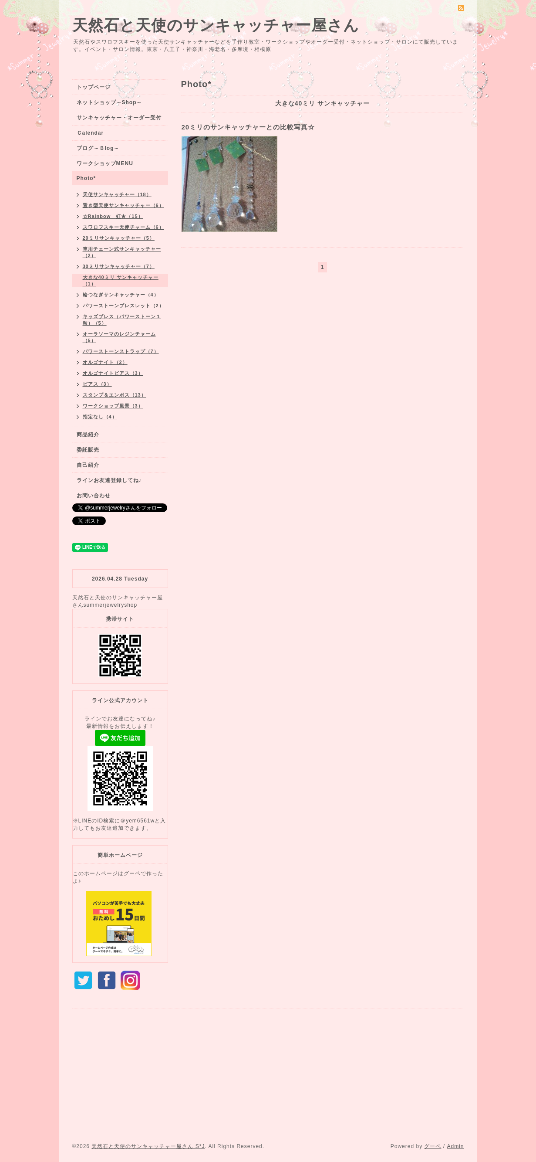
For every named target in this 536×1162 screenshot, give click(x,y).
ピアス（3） (97, 384)
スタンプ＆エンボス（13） (114, 395)
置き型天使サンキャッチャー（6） (123, 205)
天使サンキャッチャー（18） (117, 194)
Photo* (86, 178)
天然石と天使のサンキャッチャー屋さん (215, 25)
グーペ (432, 1146)
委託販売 (88, 450)
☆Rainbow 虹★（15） (113, 216)
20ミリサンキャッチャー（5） (119, 238)
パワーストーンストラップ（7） (121, 351)
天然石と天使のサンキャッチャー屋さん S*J (148, 1146)
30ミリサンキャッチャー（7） (119, 266)
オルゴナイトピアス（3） (113, 373)
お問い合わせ (94, 496)
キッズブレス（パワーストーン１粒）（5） (122, 320)
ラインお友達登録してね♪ (109, 480)
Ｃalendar (90, 133)
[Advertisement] (268, 1077)
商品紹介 (88, 435)
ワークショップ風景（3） (113, 405)
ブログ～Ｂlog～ (98, 148)
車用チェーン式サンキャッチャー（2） (122, 252)
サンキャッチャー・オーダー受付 (119, 118)
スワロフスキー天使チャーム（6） (123, 227)
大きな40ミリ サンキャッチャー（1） (120, 280)
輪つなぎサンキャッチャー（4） (121, 294)
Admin (455, 1146)
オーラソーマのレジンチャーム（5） (119, 337)
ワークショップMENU (105, 163)
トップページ (94, 87)
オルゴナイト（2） (105, 362)
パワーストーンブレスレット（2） (123, 305)
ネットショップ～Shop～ (109, 102)
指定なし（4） (100, 416)
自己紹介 (88, 465)
